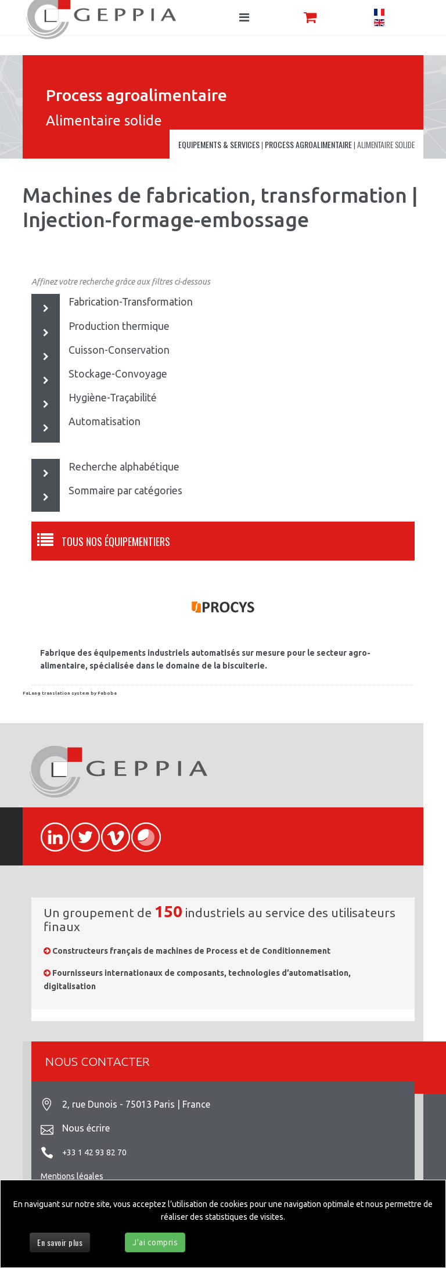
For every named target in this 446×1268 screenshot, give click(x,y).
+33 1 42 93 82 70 (94, 1152)
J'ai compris (155, 1242)
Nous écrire (86, 1128)
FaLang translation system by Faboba (70, 693)
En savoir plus (59, 1242)
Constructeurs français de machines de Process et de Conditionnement (191, 951)
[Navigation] (244, 17)
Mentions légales (72, 1176)
